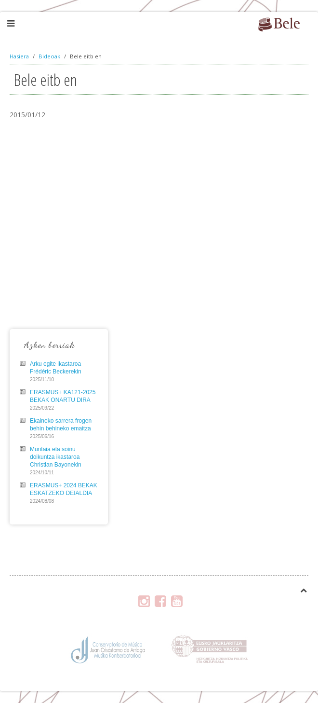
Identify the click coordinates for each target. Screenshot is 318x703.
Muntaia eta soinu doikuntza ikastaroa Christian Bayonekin (55, 457)
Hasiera (19, 56)
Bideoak (49, 56)
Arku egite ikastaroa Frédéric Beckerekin (55, 367)
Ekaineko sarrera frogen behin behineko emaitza (61, 424)
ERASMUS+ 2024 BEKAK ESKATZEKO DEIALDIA (63, 489)
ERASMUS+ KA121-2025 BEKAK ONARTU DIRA (62, 396)
